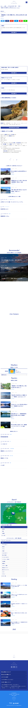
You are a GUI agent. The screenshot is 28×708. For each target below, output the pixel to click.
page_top (14, 656)
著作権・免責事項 (14, 695)
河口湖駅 (4, 144)
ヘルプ (14, 696)
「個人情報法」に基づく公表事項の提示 (14, 694)
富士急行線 (19, 142)
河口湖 (12, 134)
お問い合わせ (14, 697)
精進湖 (2, 123)
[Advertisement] (14, 50)
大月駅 (14, 142)
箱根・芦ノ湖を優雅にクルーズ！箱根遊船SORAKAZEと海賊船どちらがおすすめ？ (13, 686)
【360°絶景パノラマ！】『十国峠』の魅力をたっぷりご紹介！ (10, 687)
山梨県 (5, 134)
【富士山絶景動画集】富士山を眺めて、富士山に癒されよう (10, 684)
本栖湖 (10, 144)
